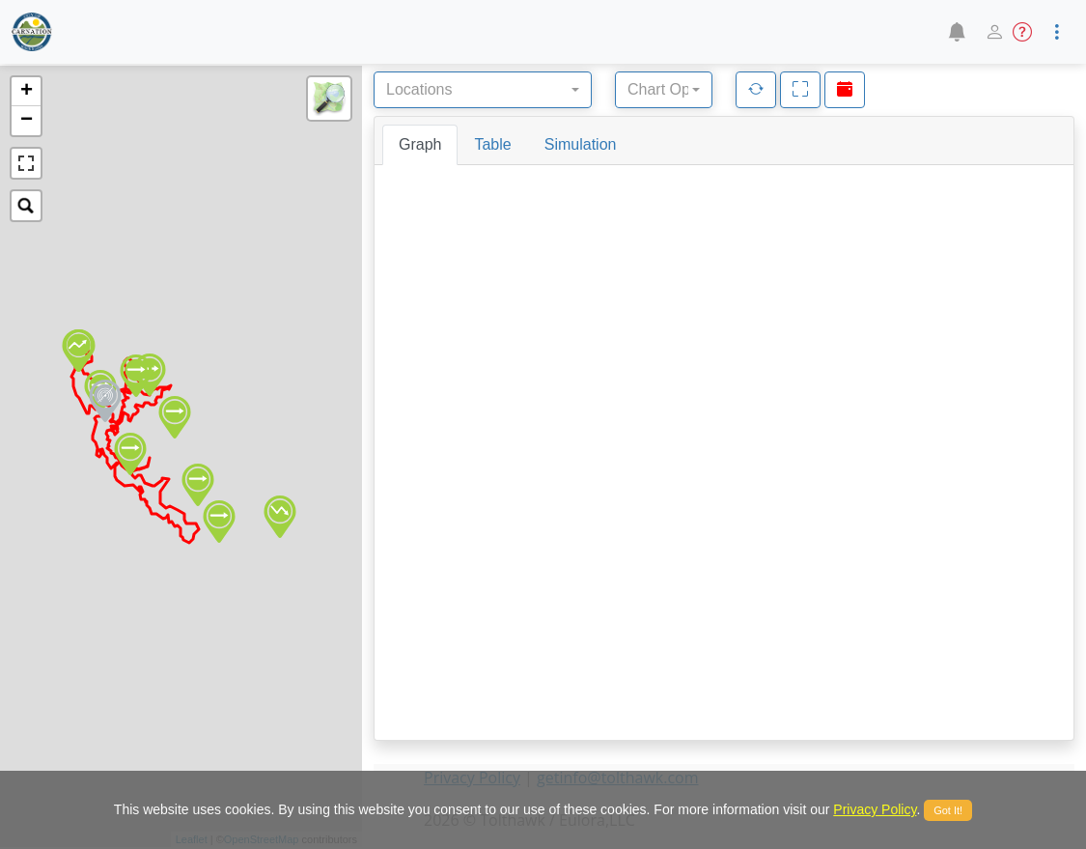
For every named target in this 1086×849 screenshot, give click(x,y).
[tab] (420, 145)
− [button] (26, 120)
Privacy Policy (874, 809)
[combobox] (483, 89)
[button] (956, 32)
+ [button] (26, 91)
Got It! (947, 810)
